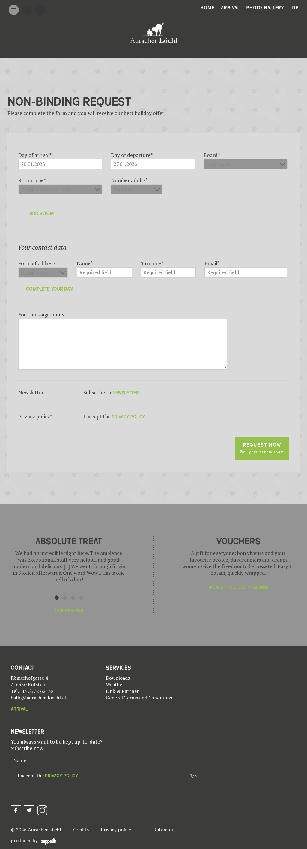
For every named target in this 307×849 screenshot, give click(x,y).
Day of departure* (132, 155)
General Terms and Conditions (139, 697)
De (295, 8)
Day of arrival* (35, 155)
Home (207, 8)
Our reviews (69, 611)
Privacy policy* (35, 416)
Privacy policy (116, 829)
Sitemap (164, 829)
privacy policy (128, 417)
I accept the (48, 775)
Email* (211, 263)
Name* (85, 263)
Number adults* (129, 180)
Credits (81, 829)
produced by (33, 841)
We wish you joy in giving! (238, 587)
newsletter (125, 393)
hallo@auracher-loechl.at (39, 697)
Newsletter (31, 392)
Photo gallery (265, 8)
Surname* (152, 263)
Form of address (36, 263)
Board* (212, 155)
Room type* (32, 180)
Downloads (118, 678)
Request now (262, 448)
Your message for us (41, 314)
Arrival (230, 8)
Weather (115, 684)
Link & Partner (122, 691)
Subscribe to (111, 392)
